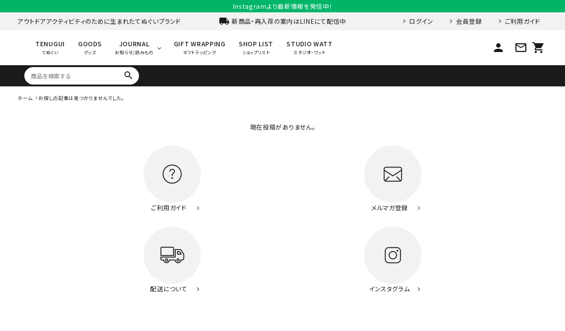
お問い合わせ (402, 285)
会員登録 (469, 21)
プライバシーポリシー (515, 285)
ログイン (421, 21)
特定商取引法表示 (454, 285)
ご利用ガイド (522, 21)
